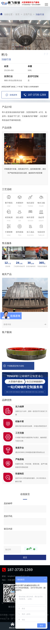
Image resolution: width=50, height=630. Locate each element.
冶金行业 (40, 14)
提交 (25, 557)
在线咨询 (11, 95)
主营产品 (27, 14)
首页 (17, 14)
